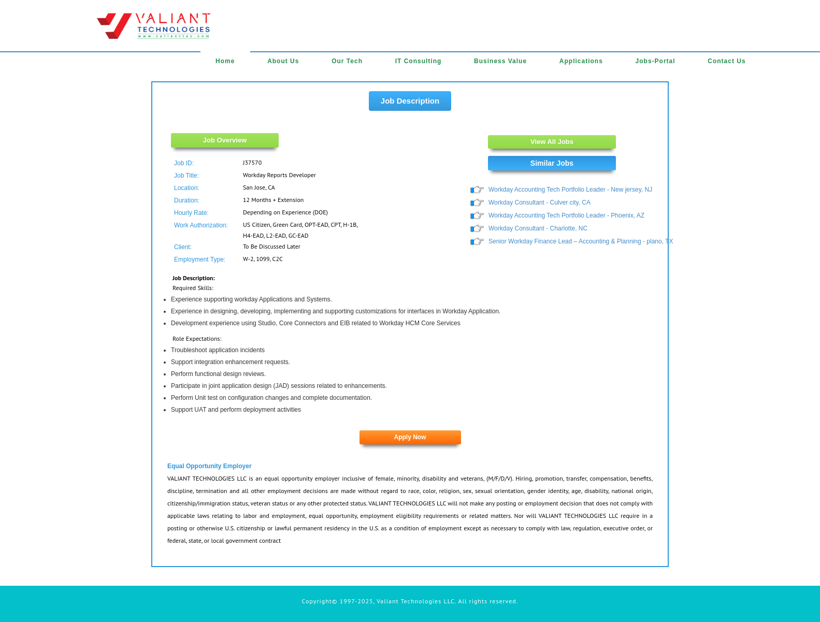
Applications (581, 61)
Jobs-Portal (655, 61)
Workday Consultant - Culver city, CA (539, 202)
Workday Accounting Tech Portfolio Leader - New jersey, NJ (570, 189)
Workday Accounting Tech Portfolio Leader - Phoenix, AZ (566, 215)
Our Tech (347, 61)
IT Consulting (418, 61)
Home (225, 61)
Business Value (500, 61)
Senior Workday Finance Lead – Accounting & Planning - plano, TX (580, 241)
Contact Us (726, 61)
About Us (283, 61)
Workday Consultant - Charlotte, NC (537, 228)
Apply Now (410, 437)
